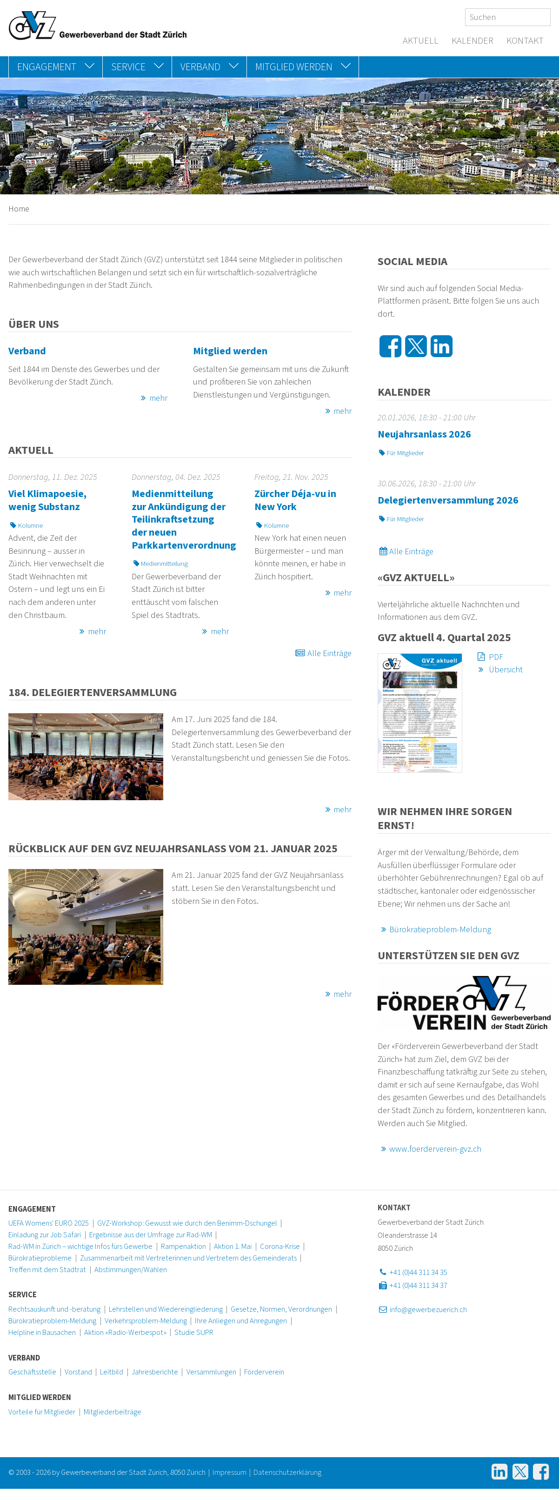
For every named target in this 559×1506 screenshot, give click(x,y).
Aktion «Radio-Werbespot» (125, 1332)
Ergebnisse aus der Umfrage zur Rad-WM (150, 1235)
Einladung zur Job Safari (44, 1235)
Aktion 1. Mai (233, 1246)
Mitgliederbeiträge (112, 1412)
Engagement (32, 1209)
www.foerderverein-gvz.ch (430, 1149)
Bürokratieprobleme (40, 1258)
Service (22, 1294)
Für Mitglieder (401, 453)
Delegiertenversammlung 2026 (448, 500)
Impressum (229, 1472)
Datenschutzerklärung (287, 1472)
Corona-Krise (280, 1246)
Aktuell (421, 40)
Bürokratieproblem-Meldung (435, 929)
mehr (152, 398)
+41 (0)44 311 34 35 (412, 1272)
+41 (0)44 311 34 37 (412, 1285)
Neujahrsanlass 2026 (424, 434)
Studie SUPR (193, 1332)
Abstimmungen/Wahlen (130, 1269)
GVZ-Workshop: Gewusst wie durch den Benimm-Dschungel (187, 1223)
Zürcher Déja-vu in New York (295, 500)
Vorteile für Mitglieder (41, 1412)
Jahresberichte (155, 1372)
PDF (489, 657)
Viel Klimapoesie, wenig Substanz (47, 500)
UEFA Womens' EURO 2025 (48, 1223)
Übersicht (499, 669)
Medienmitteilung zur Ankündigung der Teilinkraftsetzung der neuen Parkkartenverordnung (184, 519)
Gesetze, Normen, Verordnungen (281, 1309)
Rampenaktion (183, 1246)
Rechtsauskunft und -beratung (54, 1309)
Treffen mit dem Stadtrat (47, 1269)
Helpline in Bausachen (42, 1332)
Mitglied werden (230, 351)
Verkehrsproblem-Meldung (146, 1321)
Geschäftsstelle (32, 1372)
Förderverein (264, 1372)
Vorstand (78, 1372)
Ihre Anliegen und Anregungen (241, 1321)
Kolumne (25, 526)
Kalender (472, 40)
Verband (27, 351)
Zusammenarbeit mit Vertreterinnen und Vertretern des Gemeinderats (188, 1258)
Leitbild (111, 1372)
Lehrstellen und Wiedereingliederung (166, 1309)
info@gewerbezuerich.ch (422, 1309)
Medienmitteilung (160, 564)
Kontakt (525, 40)
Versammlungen (211, 1372)
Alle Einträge (323, 653)
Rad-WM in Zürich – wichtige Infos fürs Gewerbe (80, 1246)
